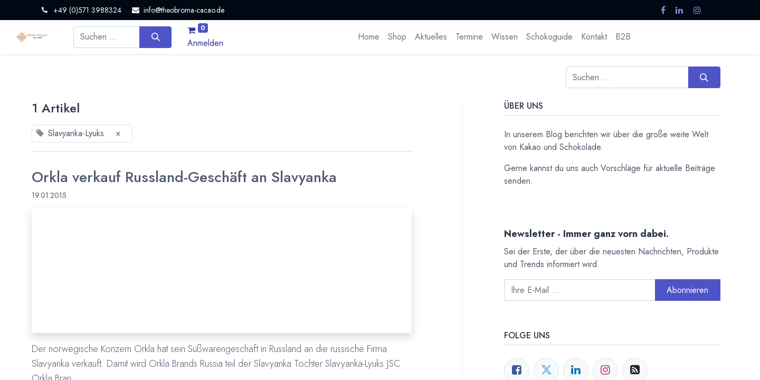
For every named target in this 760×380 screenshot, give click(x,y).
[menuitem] (369, 37)
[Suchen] (155, 37)
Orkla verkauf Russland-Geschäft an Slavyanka (184, 177)
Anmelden (205, 43)
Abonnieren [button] (687, 290)
